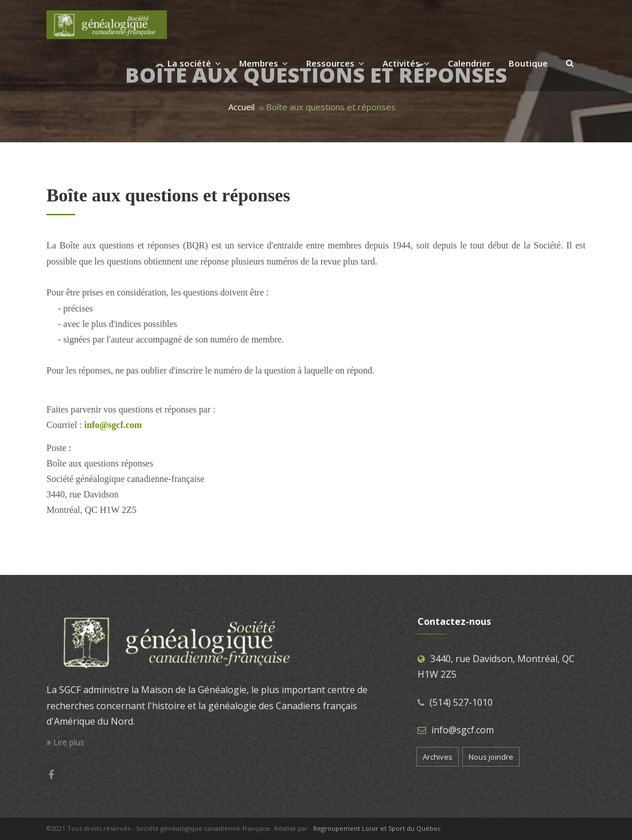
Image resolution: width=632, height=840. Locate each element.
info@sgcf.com (462, 730)
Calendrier (469, 63)
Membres (263, 63)
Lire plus (65, 742)
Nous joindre (491, 757)
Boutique (528, 63)
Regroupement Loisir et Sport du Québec (377, 828)
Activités (406, 63)
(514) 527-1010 (461, 702)
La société (194, 63)
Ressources (335, 63)
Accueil (241, 106)
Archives (437, 757)
